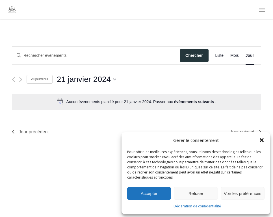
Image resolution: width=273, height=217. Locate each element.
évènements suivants (194, 101)
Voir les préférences (242, 193)
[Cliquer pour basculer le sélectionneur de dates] (86, 79)
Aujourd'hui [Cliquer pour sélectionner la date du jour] (39, 79)
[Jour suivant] (20, 79)
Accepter (149, 193)
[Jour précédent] (13, 79)
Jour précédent (30, 131)
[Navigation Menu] (262, 9)
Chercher (194, 55)
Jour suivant (245, 131)
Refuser (195, 193)
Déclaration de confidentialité (197, 206)
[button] (262, 140)
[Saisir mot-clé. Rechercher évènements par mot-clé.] (96, 55)
